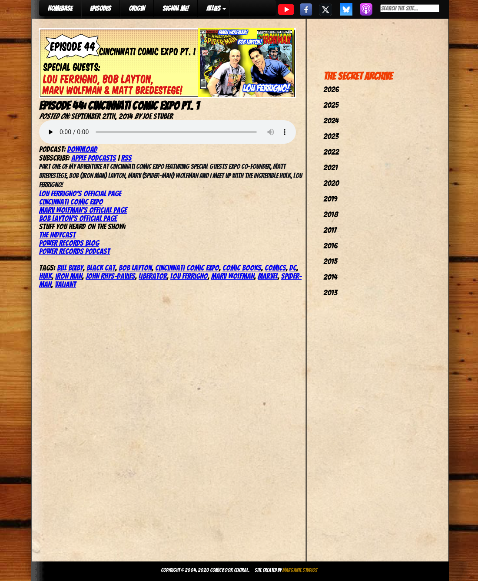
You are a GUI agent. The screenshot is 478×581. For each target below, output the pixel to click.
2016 (330, 245)
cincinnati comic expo (187, 268)
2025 (331, 105)
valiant (65, 284)
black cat (100, 268)
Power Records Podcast (74, 251)
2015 (330, 261)
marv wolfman (232, 276)
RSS (126, 158)
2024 (331, 120)
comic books (241, 268)
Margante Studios (300, 570)
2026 (331, 89)
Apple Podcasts (93, 158)
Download (82, 149)
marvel (268, 276)
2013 (330, 292)
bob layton (135, 268)
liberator (153, 276)
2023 (331, 136)
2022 (331, 152)
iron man (68, 276)
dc (292, 268)
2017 (329, 230)
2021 (330, 167)
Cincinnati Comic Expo (71, 202)
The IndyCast (57, 235)
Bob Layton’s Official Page (78, 218)
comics (275, 268)
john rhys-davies (110, 276)
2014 (330, 277)
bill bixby (70, 268)
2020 (331, 183)
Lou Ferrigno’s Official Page (80, 193)
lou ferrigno (189, 276)
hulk (45, 276)
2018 (330, 214)
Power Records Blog (69, 243)
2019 (330, 199)
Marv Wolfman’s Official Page (83, 210)
